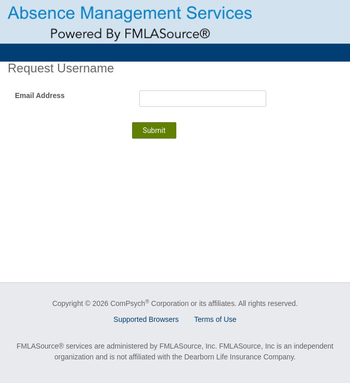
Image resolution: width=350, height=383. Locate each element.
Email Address (40, 95)
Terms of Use (215, 319)
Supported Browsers (146, 319)
